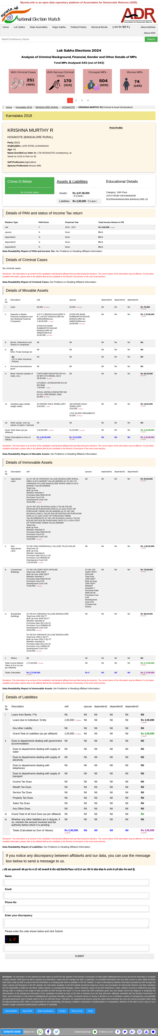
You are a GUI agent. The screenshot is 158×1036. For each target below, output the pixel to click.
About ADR (149, 33)
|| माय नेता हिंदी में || (121, 27)
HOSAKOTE (68, 107)
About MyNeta (148, 27)
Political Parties (79, 27)
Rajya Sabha (59, 27)
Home (6, 27)
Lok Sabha (19, 27)
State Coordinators (45, 1011)
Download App (83, 1031)
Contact (62, 1011)
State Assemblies (39, 27)
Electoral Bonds (99, 27)
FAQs (90, 1011)
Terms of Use (76, 1011)
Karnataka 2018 (24, 107)
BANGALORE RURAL (47, 107)
